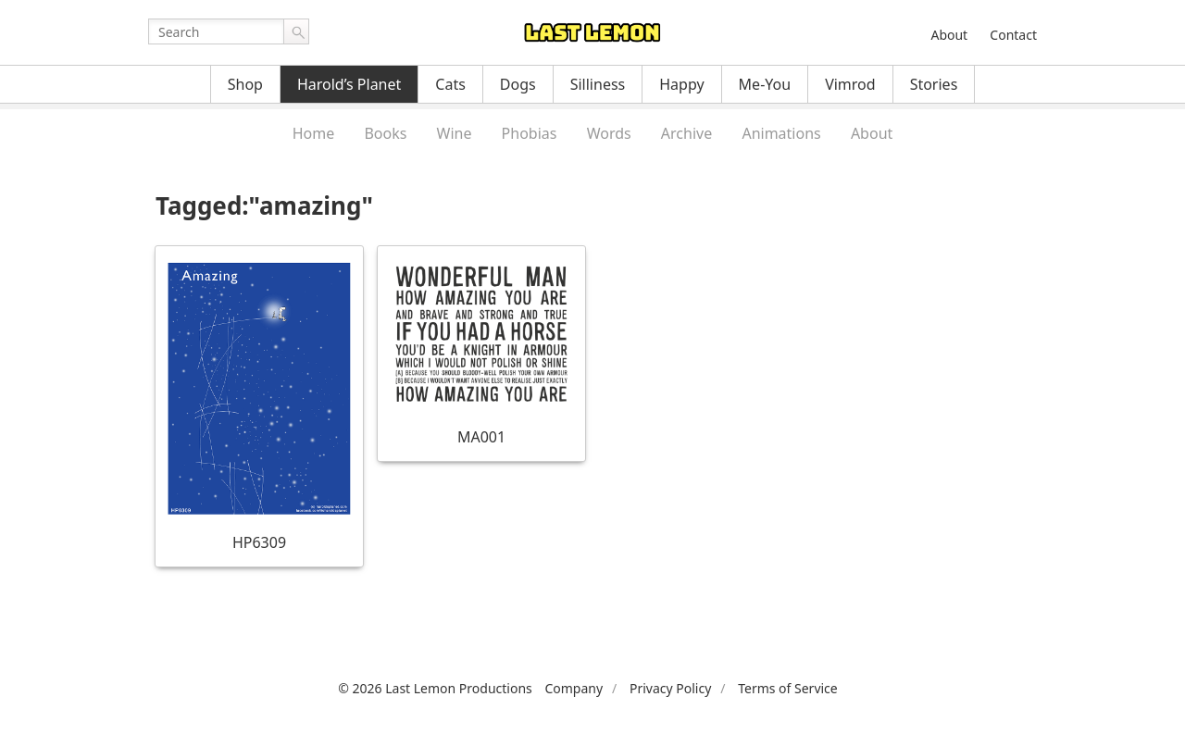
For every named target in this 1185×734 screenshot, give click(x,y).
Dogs (518, 84)
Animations (781, 133)
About (948, 35)
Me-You (765, 84)
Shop (245, 84)
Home (314, 133)
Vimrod (850, 84)
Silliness (598, 84)
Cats (450, 84)
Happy (681, 84)
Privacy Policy (670, 688)
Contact (1013, 35)
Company (573, 688)
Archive (686, 133)
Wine (454, 133)
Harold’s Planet (349, 84)
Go (296, 31)
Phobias (529, 133)
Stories (934, 84)
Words (609, 133)
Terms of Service (788, 688)
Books (385, 133)
